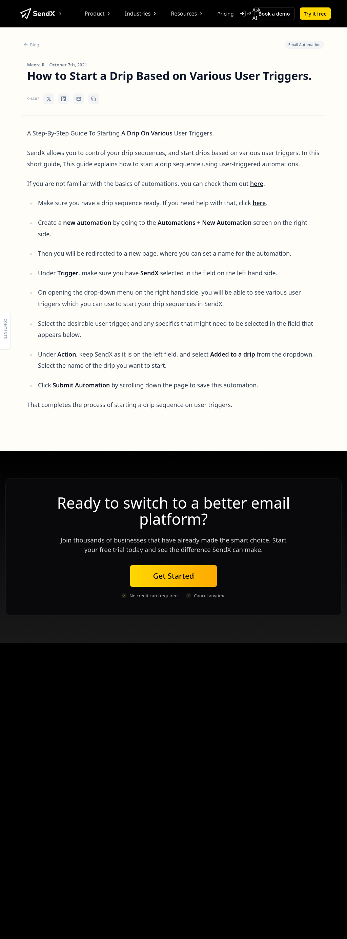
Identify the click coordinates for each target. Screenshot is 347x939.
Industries (141, 13)
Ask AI (254, 13)
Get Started (173, 576)
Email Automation (304, 44)
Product (98, 13)
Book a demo (274, 13)
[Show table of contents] (5, 331)
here (256, 183)
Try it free (315, 13)
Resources (187, 13)
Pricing (225, 13)
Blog (31, 45)
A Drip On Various (146, 133)
